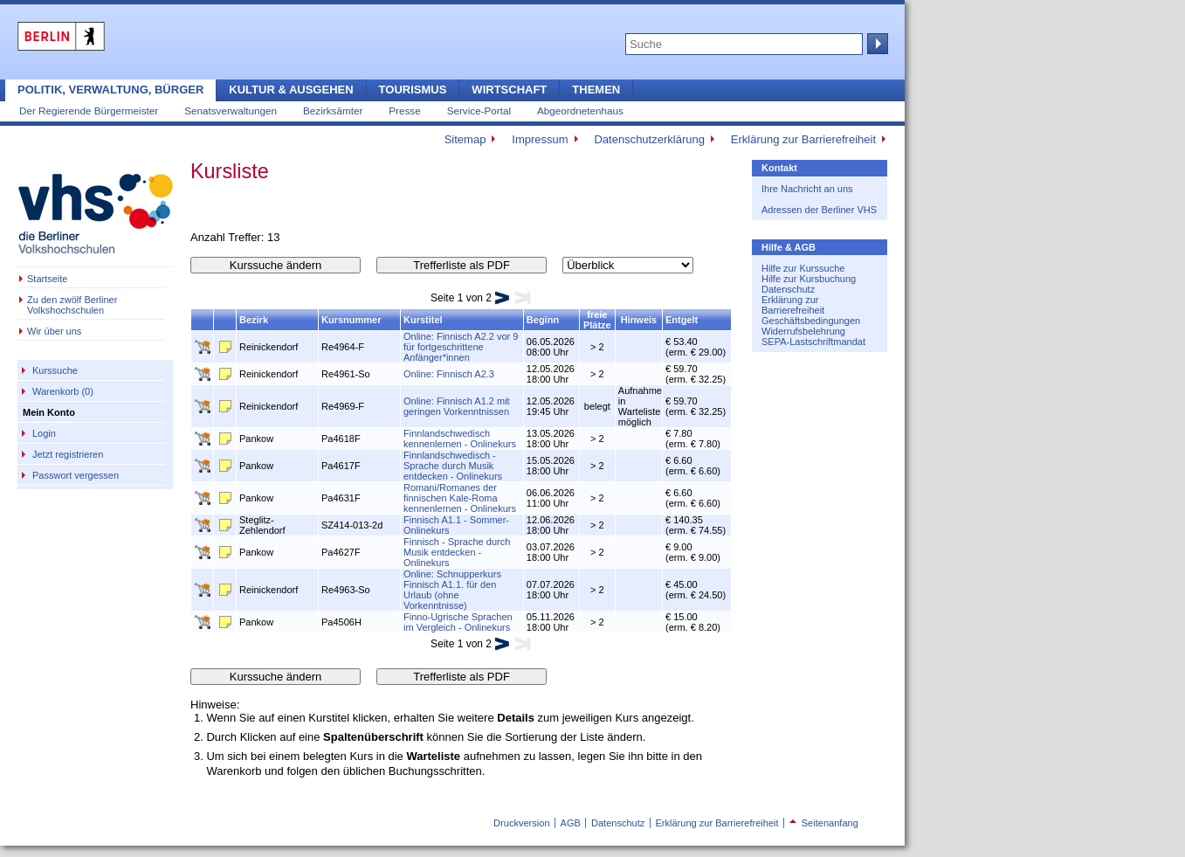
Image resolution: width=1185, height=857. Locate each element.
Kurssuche (55, 370)
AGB (571, 823)
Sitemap (465, 139)
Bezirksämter (332, 110)
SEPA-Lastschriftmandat (813, 341)
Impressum (540, 139)
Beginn (543, 319)
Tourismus (413, 89)
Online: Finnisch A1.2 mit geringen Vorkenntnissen (456, 406)
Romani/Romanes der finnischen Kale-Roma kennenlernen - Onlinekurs (459, 498)
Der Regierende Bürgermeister (88, 110)
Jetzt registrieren (67, 454)
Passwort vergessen (75, 475)
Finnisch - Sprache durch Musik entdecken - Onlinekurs (456, 552)
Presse (404, 110)
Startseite (47, 278)
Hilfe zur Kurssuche (802, 268)
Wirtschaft (509, 89)
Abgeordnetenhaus (580, 110)
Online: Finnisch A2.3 (448, 374)
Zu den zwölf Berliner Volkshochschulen (72, 304)
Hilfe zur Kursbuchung (808, 278)
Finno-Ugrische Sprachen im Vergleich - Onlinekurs (458, 622)
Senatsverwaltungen (230, 110)
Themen (596, 89)
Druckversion (521, 823)
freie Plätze (597, 319)
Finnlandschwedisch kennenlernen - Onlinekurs (459, 438)
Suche (876, 43)
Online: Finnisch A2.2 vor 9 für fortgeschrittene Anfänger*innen (460, 347)
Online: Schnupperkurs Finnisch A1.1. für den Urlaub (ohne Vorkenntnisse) (452, 590)
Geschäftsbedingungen (810, 320)
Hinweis (639, 319)
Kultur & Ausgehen (291, 89)
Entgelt (681, 319)
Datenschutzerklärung (649, 139)
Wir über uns (54, 331)
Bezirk (253, 319)
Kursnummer (351, 319)
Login (44, 433)
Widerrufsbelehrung (803, 331)
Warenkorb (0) (62, 391)
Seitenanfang (823, 823)
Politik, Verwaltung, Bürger (110, 89)
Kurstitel (423, 319)
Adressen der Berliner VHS (819, 209)
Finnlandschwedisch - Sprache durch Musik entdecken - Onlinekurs (452, 465)
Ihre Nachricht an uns (807, 188)
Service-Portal (479, 110)
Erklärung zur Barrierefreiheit (803, 139)
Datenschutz (788, 289)
